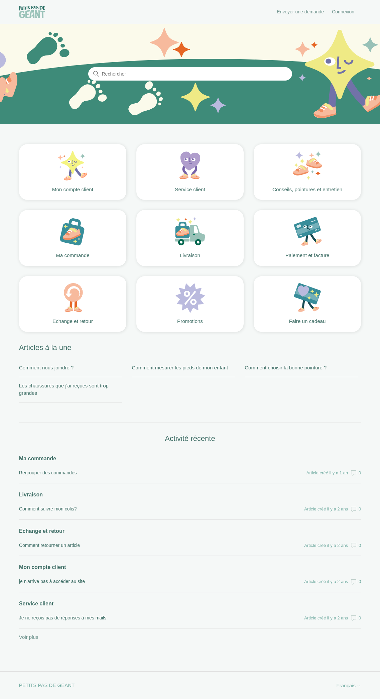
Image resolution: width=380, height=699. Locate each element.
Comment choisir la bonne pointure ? (286, 367)
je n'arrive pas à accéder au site (52, 581)
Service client (36, 603)
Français (348, 685)
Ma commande (37, 458)
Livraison (31, 494)
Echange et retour (42, 531)
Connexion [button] (343, 11)
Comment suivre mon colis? (48, 508)
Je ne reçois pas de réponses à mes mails (62, 617)
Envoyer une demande (300, 11)
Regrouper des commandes (48, 472)
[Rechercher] (190, 74)
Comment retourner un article (49, 545)
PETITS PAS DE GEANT (47, 685)
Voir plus (28, 637)
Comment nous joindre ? (46, 367)
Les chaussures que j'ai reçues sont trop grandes (64, 389)
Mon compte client (42, 567)
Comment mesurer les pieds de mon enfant (180, 367)
